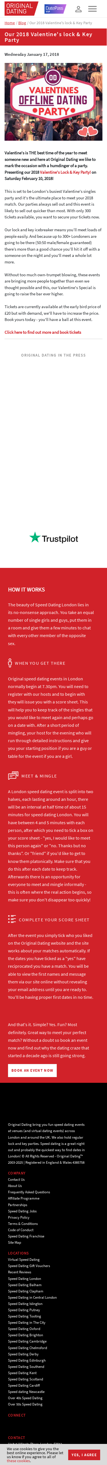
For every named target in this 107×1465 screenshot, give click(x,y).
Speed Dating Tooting (24, 1316)
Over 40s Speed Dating (25, 1398)
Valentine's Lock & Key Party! (65, 172)
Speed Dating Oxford (24, 1328)
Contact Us (16, 1179)
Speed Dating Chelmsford (27, 1347)
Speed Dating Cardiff (24, 1385)
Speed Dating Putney (24, 1310)
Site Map (14, 1242)
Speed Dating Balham (25, 1284)
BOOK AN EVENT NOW (32, 1070)
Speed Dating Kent (22, 1372)
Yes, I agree (84, 1454)
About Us (15, 1185)
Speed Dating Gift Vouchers (29, 1265)
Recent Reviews (19, 1272)
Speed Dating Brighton (25, 1335)
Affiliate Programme (23, 1198)
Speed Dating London (24, 1278)
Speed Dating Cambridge (27, 1341)
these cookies (18, 1460)
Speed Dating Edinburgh (27, 1360)
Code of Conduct (20, 1229)
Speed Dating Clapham (25, 1291)
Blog (22, 22)
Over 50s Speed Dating (25, 1404)
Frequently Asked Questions (29, 1192)
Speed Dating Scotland (25, 1379)
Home (10, 22)
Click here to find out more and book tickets (43, 332)
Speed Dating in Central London (32, 1297)
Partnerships (17, 1204)
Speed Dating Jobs (22, 1211)
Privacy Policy (18, 1217)
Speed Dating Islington (25, 1303)
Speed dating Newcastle (26, 1391)
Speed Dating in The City (26, 1322)
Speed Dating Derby (23, 1354)
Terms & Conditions (23, 1223)
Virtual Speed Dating (24, 1259)
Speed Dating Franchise (26, 1236)
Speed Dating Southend (26, 1366)
